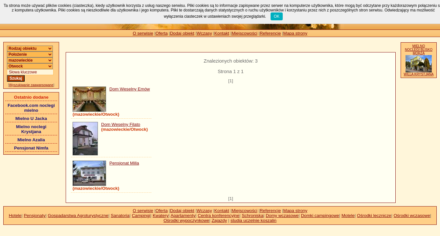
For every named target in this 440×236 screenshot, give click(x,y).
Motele (348, 215)
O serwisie (143, 33)
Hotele (15, 215)
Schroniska (252, 215)
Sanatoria (120, 215)
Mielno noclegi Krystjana (31, 129)
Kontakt (221, 33)
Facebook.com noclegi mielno (31, 108)
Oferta (162, 33)
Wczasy (204, 33)
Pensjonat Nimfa (31, 148)
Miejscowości (244, 33)
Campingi (141, 215)
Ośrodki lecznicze (374, 215)
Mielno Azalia (31, 139)
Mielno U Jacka (31, 118)
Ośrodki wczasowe (412, 215)
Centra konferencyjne (218, 215)
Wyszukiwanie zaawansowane (31, 85)
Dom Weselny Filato (120, 124)
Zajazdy (219, 220)
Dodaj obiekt (182, 33)
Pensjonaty (34, 215)
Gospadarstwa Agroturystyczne (78, 215)
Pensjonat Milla (124, 163)
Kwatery (160, 215)
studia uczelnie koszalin (253, 220)
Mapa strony (295, 33)
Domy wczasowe (282, 215)
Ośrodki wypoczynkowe (186, 220)
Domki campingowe (320, 215)
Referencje (270, 33)
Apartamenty (183, 215)
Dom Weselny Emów (129, 89)
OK (276, 16)
